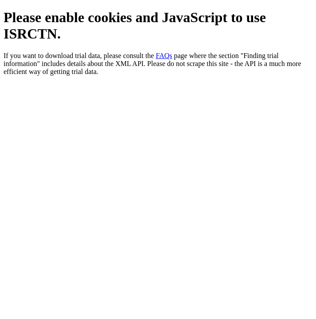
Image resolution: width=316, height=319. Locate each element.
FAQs (164, 55)
